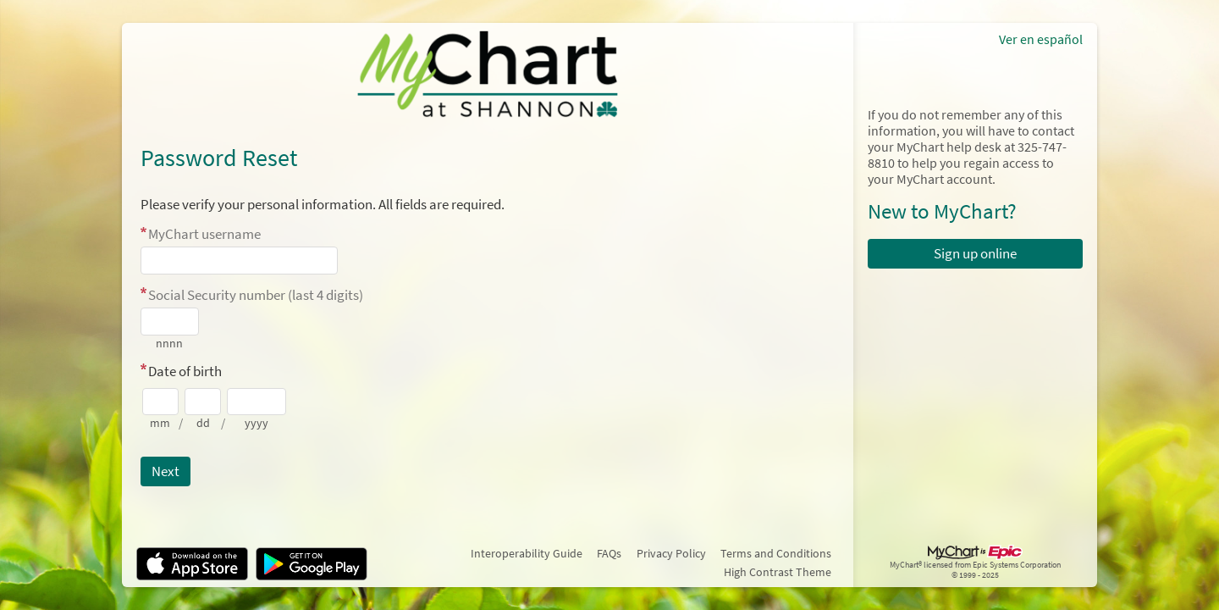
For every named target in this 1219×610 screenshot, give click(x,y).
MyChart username (204, 234)
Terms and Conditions (775, 553)
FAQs (609, 553)
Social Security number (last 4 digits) (255, 295)
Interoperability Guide (526, 553)
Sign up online (975, 253)
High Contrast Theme (777, 572)
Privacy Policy (671, 553)
